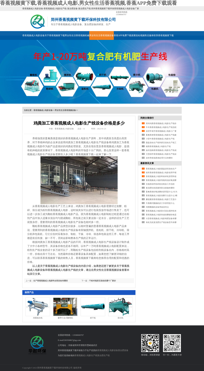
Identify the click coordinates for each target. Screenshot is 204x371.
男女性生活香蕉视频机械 (77, 35)
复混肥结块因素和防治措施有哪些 (160, 188)
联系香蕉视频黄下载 (164, 35)
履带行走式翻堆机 (65, 318)
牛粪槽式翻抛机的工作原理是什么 (160, 203)
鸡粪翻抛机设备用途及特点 (157, 207)
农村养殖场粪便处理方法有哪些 (159, 158)
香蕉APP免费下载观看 (125, 35)
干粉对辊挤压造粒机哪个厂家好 (102, 281)
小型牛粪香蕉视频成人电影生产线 (160, 139)
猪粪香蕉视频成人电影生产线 (158, 146)
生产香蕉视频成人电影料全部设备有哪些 (50, 281)
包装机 (39, 234)
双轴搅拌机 (87, 230)
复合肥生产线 (103, 355)
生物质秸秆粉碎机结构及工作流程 (160, 184)
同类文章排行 (147, 118)
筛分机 (120, 318)
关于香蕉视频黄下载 (55, 35)
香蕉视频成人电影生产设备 (68, 222)
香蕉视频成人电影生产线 (85, 355)
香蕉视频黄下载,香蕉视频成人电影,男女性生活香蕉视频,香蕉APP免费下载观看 (88, 3)
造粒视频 (140, 35)
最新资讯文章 (147, 163)
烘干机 (93, 318)
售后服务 (149, 35)
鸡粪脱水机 (38, 318)
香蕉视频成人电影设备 (33, 35)
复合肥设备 (123, 350)
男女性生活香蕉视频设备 (101, 35)
